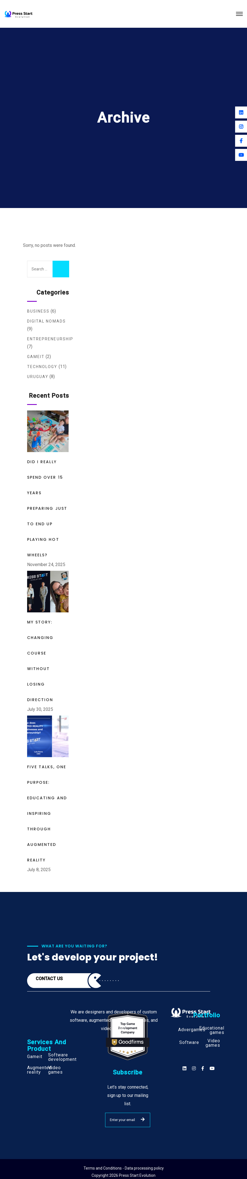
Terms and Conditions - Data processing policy (124, 1168)
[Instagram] (241, 126)
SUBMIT (142, 1119)
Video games (55, 1070)
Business (38, 311)
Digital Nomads (46, 321)
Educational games (211, 1030)
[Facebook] (241, 141)
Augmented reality (39, 1070)
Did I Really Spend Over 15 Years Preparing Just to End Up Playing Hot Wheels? (47, 508)
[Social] (212, 1068)
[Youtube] (241, 155)
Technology (42, 366)
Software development (62, 1057)
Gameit (36, 356)
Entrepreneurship (50, 339)
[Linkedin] (241, 112)
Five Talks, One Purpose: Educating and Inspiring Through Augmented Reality (47, 813)
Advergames (192, 1030)
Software (189, 1042)
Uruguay (38, 376)
